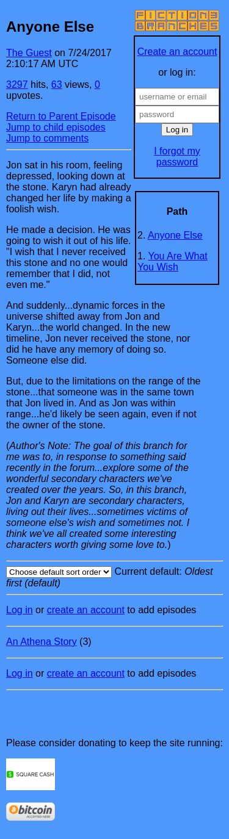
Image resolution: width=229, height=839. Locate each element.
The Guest (29, 53)
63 (56, 84)
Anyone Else (175, 235)
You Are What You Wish (172, 261)
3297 (17, 84)
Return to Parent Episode (61, 116)
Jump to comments (47, 138)
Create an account (177, 51)
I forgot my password (177, 156)
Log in (19, 610)
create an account (86, 610)
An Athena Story (41, 641)
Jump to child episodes (56, 127)
